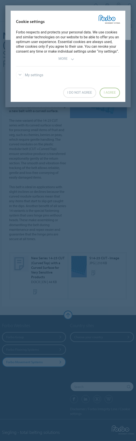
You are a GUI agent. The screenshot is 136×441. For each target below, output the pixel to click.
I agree (110, 93)
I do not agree (79, 93)
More (66, 59)
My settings (29, 75)
